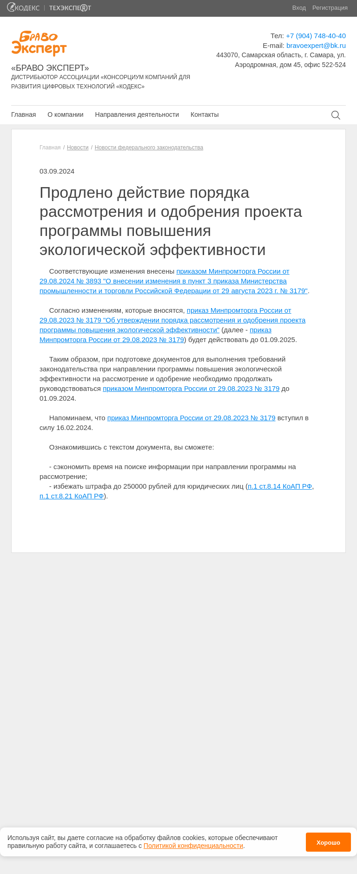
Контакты (204, 114)
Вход (299, 7)
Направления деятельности (137, 114)
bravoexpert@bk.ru (316, 45)
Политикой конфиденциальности (193, 845)
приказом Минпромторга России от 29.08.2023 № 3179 (191, 388)
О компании (65, 114)
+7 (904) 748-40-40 (316, 36)
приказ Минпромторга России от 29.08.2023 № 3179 (191, 418)
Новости (77, 147)
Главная (23, 114)
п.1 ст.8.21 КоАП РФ (72, 496)
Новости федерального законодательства (149, 147)
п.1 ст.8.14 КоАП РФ (280, 486)
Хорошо (328, 842)
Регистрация (330, 7)
